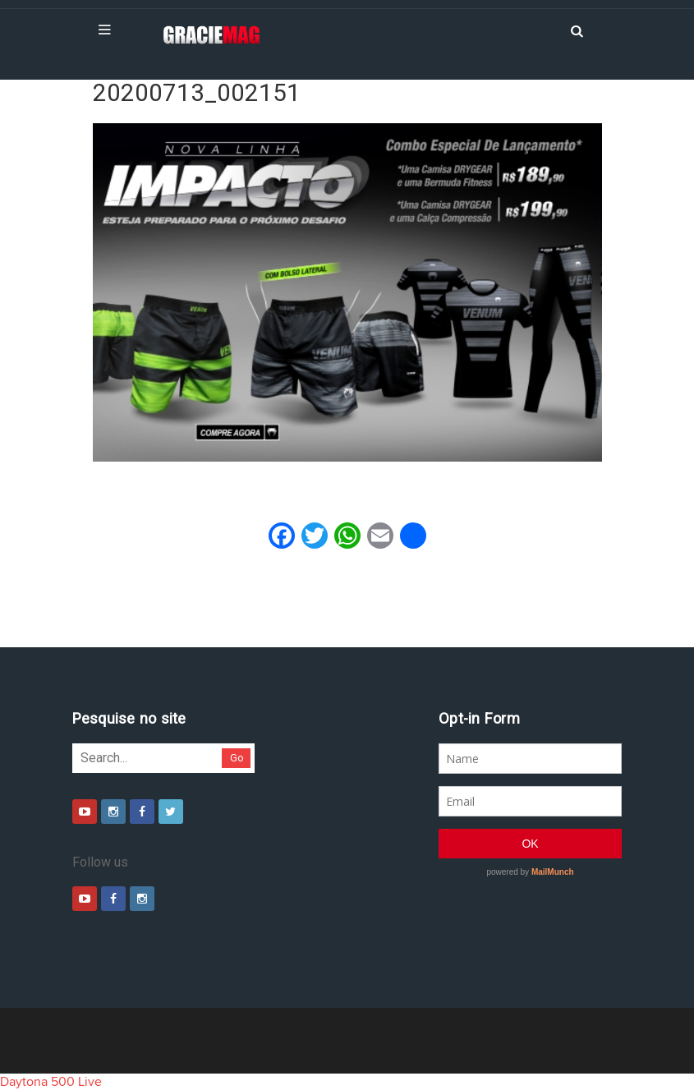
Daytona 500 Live (51, 1082)
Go (237, 758)
